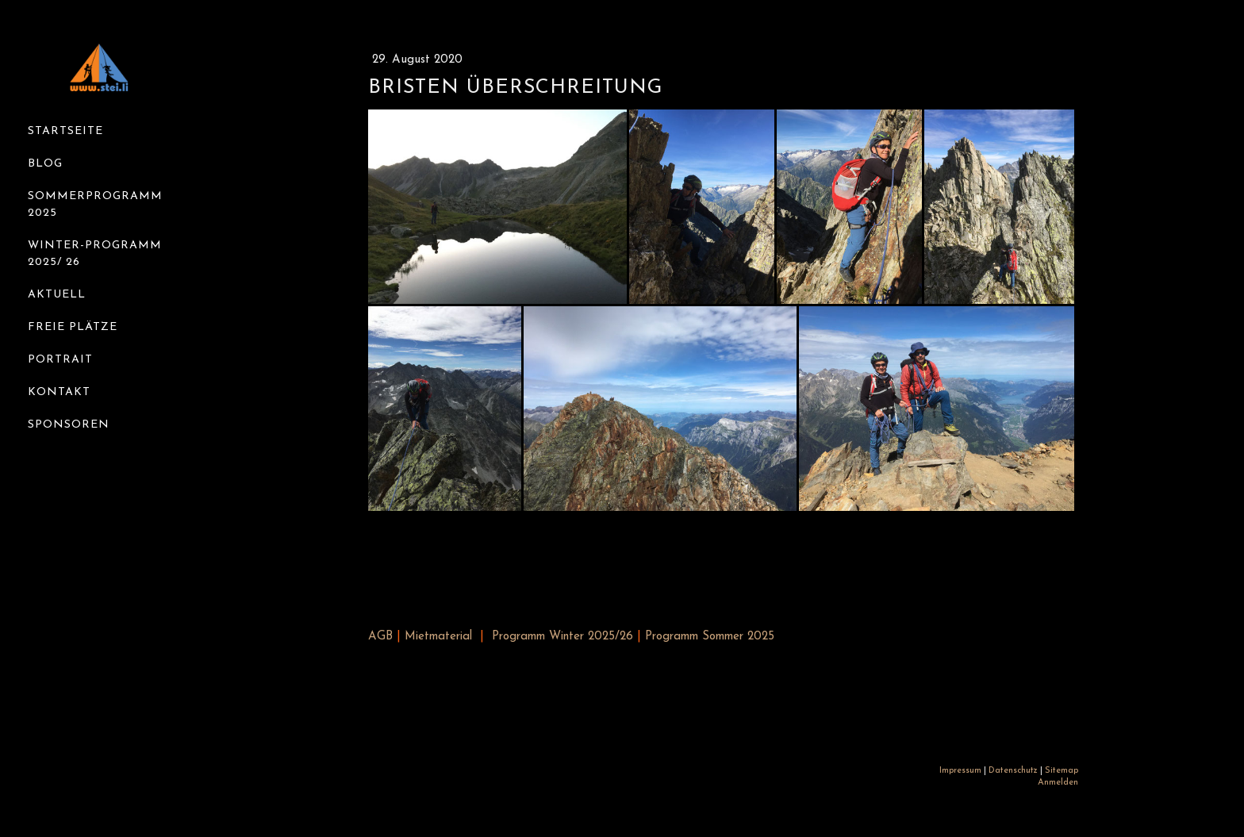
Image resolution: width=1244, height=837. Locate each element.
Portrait (60, 360)
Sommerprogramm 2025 (95, 204)
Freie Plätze (72, 327)
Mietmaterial (438, 637)
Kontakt (59, 392)
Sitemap (1061, 770)
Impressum (960, 770)
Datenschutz (1013, 770)
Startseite (65, 131)
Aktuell (57, 295)
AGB (380, 637)
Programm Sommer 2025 (709, 637)
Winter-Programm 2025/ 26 (95, 254)
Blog (45, 164)
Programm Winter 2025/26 (562, 637)
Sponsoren (68, 425)
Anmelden (1058, 782)
